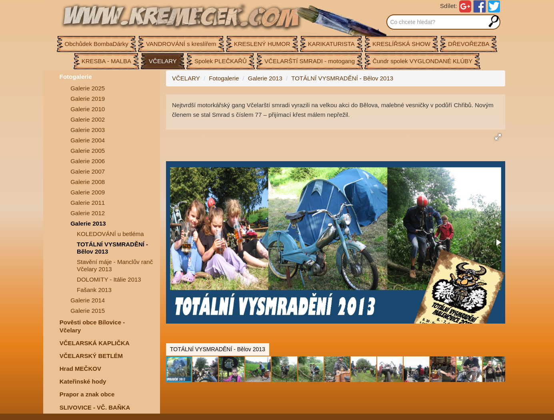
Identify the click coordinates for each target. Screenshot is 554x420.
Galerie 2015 (87, 310)
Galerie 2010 (87, 109)
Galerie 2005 (87, 150)
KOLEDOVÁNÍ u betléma (110, 233)
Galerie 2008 (87, 181)
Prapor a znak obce (87, 394)
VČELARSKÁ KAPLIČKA (95, 343)
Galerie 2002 (87, 119)
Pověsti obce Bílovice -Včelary (92, 326)
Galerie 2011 (87, 202)
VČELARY (186, 78)
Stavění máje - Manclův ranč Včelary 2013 (115, 265)
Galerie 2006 (87, 161)
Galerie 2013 (88, 223)
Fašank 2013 (94, 289)
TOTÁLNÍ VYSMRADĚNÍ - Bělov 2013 (112, 248)
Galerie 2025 (87, 88)
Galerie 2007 (87, 171)
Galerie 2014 (87, 300)
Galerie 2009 (87, 192)
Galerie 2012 (87, 213)
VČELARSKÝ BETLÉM (91, 355)
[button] (498, 136)
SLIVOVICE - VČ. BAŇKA (95, 407)
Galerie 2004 (87, 140)
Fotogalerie (76, 76)
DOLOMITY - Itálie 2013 (109, 279)
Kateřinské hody (83, 381)
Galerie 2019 (87, 98)
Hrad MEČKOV (80, 368)
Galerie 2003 (87, 129)
